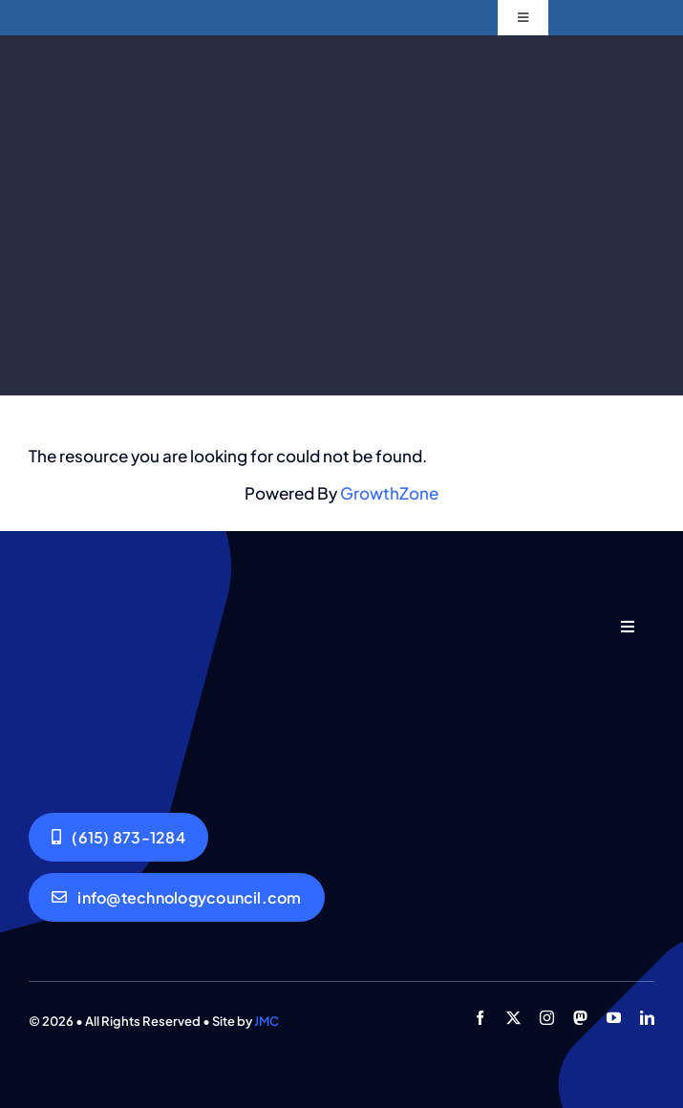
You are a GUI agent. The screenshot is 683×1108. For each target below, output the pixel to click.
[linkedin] (647, 1018)
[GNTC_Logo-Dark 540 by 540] (110, 615)
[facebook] (480, 1018)
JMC (266, 1021)
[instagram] (547, 1018)
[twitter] (513, 1018)
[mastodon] (580, 1018)
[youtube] (614, 1018)
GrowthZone (389, 492)
